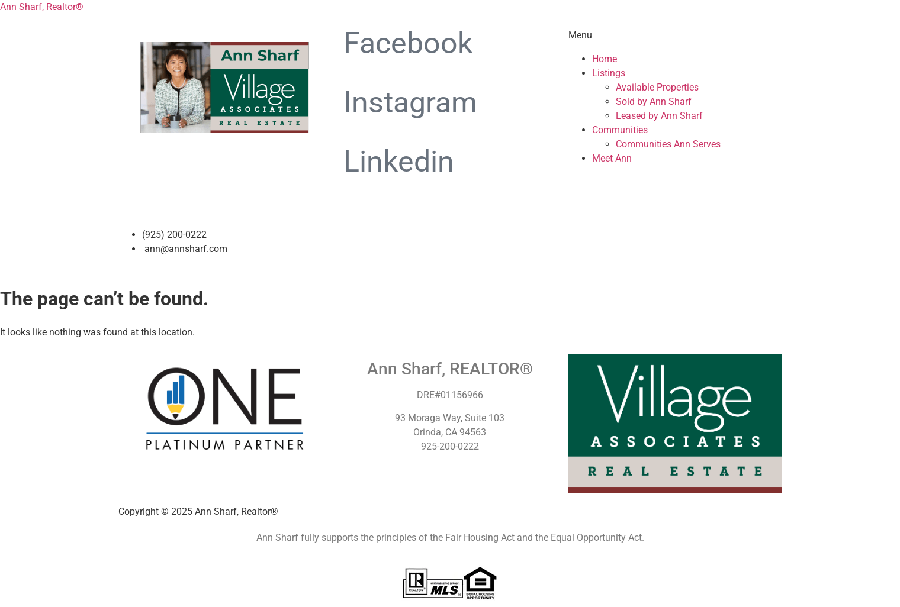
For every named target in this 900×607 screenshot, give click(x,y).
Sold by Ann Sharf (654, 101)
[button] (675, 35)
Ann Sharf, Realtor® (41, 6)
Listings (608, 73)
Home (604, 58)
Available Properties (657, 87)
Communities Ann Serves (668, 144)
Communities (620, 129)
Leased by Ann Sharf (659, 115)
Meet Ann (612, 158)
